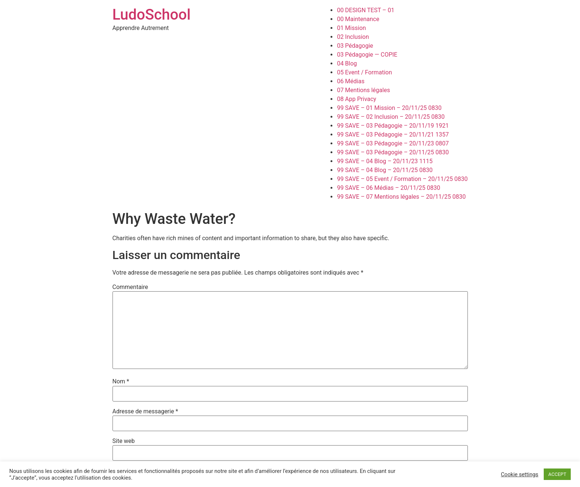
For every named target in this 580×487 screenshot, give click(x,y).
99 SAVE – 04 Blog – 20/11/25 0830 (384, 170)
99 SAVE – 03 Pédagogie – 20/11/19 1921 (393, 125)
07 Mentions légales (363, 90)
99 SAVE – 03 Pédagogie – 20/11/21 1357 (393, 134)
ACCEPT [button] (557, 474)
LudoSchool (152, 14)
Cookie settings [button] (519, 474)
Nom (121, 381)
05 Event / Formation (364, 72)
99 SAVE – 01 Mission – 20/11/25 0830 (389, 107)
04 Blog (347, 63)
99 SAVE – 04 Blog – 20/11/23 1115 (384, 161)
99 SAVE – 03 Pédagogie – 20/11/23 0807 (393, 143)
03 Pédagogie (355, 45)
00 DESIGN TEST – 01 (365, 10)
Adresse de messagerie (145, 411)
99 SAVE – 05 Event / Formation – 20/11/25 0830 (402, 178)
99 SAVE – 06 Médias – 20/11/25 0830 (388, 187)
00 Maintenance (358, 19)
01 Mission (351, 27)
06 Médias (350, 81)
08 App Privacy (356, 99)
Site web (124, 441)
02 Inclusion (353, 36)
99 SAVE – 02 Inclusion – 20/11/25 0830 (391, 116)
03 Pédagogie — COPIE (367, 54)
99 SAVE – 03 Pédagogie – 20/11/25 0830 (393, 152)
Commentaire (130, 287)
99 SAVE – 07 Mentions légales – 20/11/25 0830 (401, 196)
